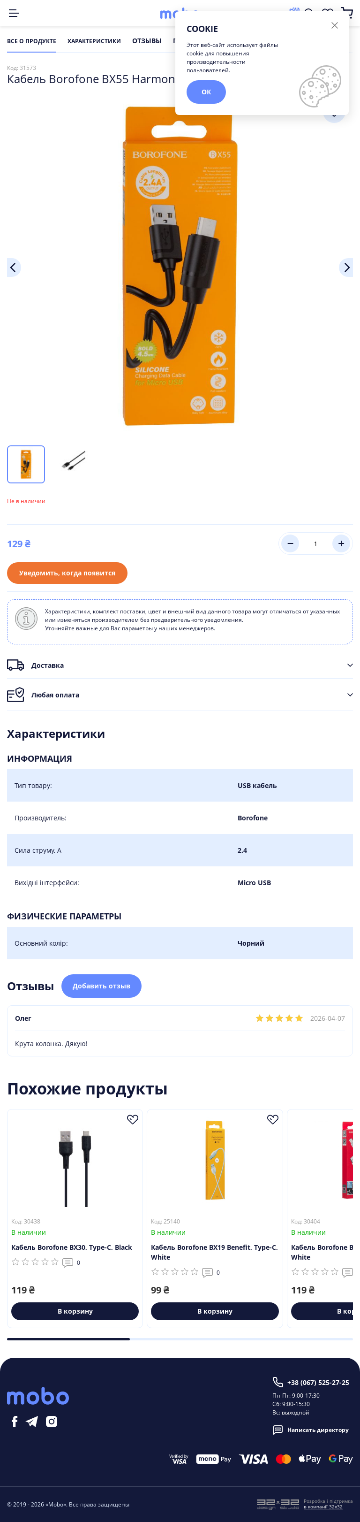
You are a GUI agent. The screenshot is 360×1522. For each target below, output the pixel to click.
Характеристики (94, 41)
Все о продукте (31, 41)
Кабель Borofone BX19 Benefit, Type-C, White (214, 1252)
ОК (206, 91)
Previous (14, 267)
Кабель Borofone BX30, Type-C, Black (71, 1247)
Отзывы (147, 41)
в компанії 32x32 (323, 1506)
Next (346, 267)
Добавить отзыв (101, 985)
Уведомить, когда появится (67, 572)
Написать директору (310, 1430)
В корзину (75, 1311)
